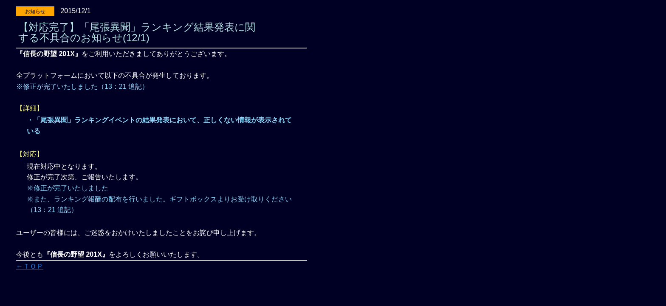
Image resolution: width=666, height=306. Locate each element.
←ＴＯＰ (29, 266)
